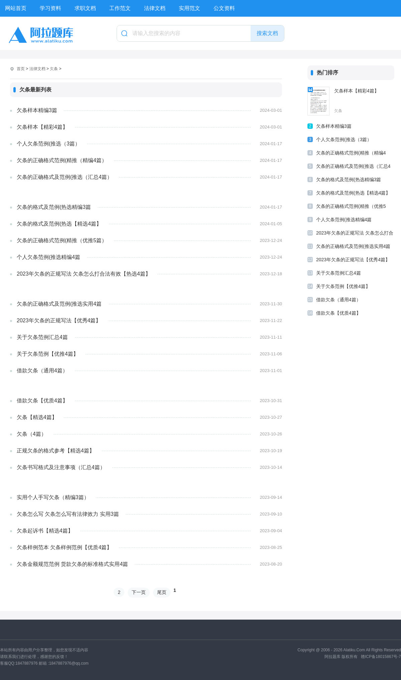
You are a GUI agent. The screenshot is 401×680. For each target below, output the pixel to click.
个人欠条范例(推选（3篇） (48, 143)
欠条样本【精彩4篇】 (42, 127)
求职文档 (85, 8)
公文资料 (224, 8)
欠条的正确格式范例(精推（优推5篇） (62, 240)
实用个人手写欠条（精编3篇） (53, 497)
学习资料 (50, 8)
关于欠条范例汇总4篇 (42, 337)
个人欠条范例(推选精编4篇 (48, 257)
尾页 (161, 592)
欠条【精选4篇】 (37, 417)
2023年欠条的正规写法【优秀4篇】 (59, 320)
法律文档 (154, 8)
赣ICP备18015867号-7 (381, 656)
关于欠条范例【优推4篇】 (48, 354)
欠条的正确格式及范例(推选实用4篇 (59, 304)
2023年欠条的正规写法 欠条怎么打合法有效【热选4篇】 (84, 274)
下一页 (139, 592)
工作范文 (120, 8)
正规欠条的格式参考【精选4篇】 (56, 450)
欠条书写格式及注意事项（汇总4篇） (61, 467)
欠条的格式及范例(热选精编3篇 (54, 207)
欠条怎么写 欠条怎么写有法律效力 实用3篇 (68, 514)
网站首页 (15, 8)
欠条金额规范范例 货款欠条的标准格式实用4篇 (72, 564)
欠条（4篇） (31, 434)
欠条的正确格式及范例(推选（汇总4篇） (64, 177)
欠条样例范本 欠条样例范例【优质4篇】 (64, 547)
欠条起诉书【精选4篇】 (45, 531)
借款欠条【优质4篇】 (42, 400)
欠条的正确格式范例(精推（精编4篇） (62, 160)
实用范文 (189, 8)
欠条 (54, 68)
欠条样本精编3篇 (37, 110)
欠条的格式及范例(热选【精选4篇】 (59, 224)
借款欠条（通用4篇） (42, 370)
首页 (21, 68)
